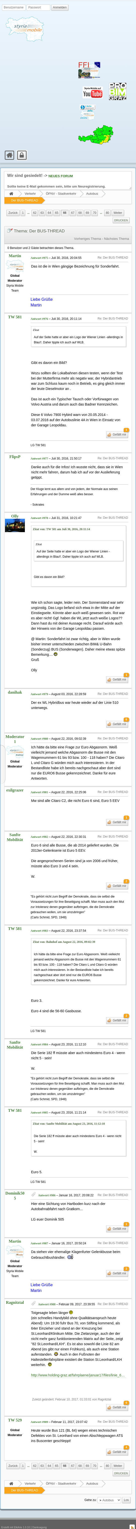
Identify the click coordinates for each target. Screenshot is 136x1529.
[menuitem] (2, 150)
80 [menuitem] (107, 213)
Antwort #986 (46, 1184)
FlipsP (14, 445)
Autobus (92, 193)
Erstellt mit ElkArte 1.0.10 (15, 1516)
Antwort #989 (39, 1411)
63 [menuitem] (42, 213)
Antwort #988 (46, 1293)
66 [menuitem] (64, 213)
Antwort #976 (39, 308)
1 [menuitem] (23, 213)
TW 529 (15, 1409)
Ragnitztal (15, 1291)
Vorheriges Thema (87, 239)
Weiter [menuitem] (118, 213)
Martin (15, 255)
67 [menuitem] (72, 213)
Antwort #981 (39, 781)
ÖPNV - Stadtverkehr (61, 193)
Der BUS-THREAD (24, 200)
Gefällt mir (120, 422)
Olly (15, 505)
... (28, 213)
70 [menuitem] (94, 213)
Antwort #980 (39, 727)
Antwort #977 (39, 447)
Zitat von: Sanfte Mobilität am (69, 1112)
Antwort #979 (39, 683)
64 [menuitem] (49, 213)
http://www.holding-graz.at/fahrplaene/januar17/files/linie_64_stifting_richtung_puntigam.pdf (78, 1364)
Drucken (121, 220)
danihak (15, 681)
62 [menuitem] (34, 213)
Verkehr (30, 193)
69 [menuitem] (87, 213)
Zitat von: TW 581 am (61, 518)
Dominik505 (15, 1185)
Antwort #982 (39, 825)
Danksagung (39, 1516)
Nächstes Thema (116, 239)
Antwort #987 (39, 1232)
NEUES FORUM (60, 176)
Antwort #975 (39, 258)
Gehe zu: (91, 1489)
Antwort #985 (39, 1101)
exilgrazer (15, 779)
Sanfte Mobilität (15, 826)
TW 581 (15, 305)
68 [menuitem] (80, 213)
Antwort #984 (39, 1033)
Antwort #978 (39, 507)
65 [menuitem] (56, 213)
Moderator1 (14, 728)
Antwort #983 (39, 919)
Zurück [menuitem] (13, 213)
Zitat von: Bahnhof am (64, 930)
